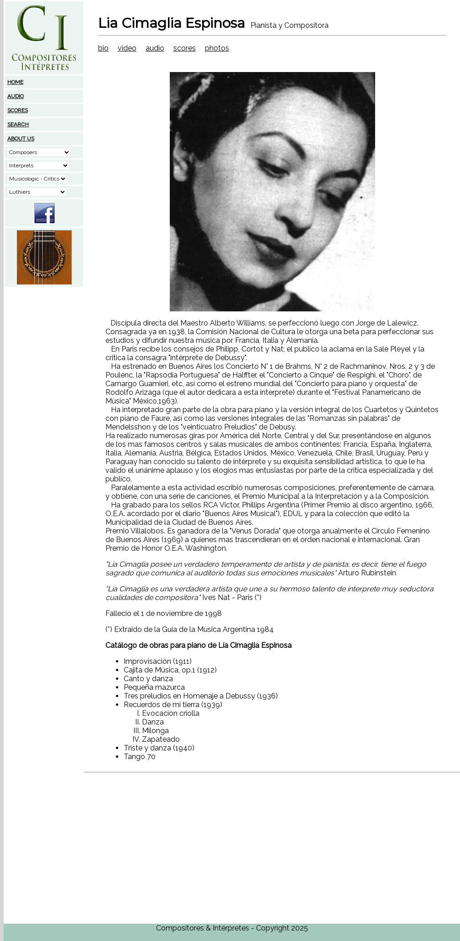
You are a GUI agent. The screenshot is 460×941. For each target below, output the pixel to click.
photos (217, 48)
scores (184, 48)
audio (155, 48)
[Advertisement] (44, 345)
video (127, 48)
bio (103, 48)
